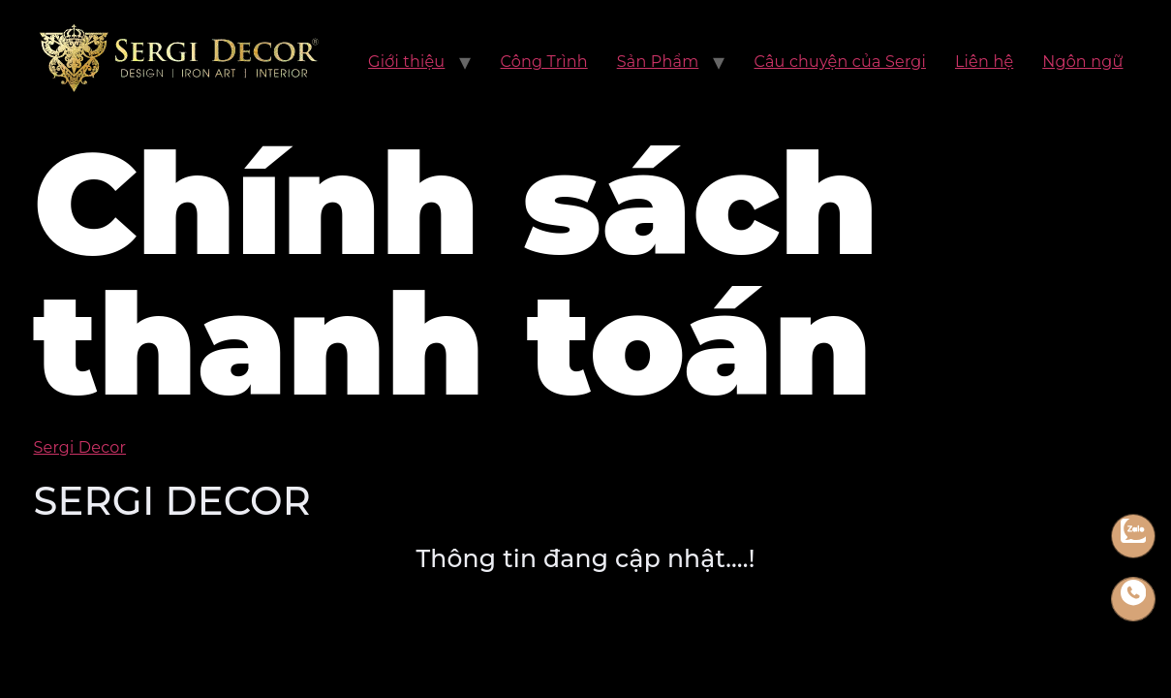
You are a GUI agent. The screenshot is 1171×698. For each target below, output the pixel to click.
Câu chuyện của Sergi (840, 61)
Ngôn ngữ (1082, 61)
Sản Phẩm (658, 61)
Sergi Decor (80, 447)
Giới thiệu (406, 61)
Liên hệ (984, 61)
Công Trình (544, 61)
